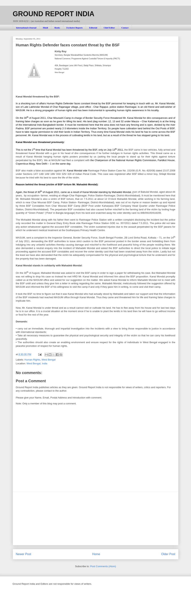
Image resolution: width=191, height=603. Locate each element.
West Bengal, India (37, 363)
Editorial (93, 27)
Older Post (168, 554)
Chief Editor (109, 27)
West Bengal (49, 359)
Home (96, 554)
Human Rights (32, 359)
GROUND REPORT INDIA (53, 14)
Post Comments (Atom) (103, 566)
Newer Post (23, 554)
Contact (124, 27)
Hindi (45, 27)
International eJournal (26, 27)
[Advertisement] (95, 518)
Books (57, 27)
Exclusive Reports (74, 27)
